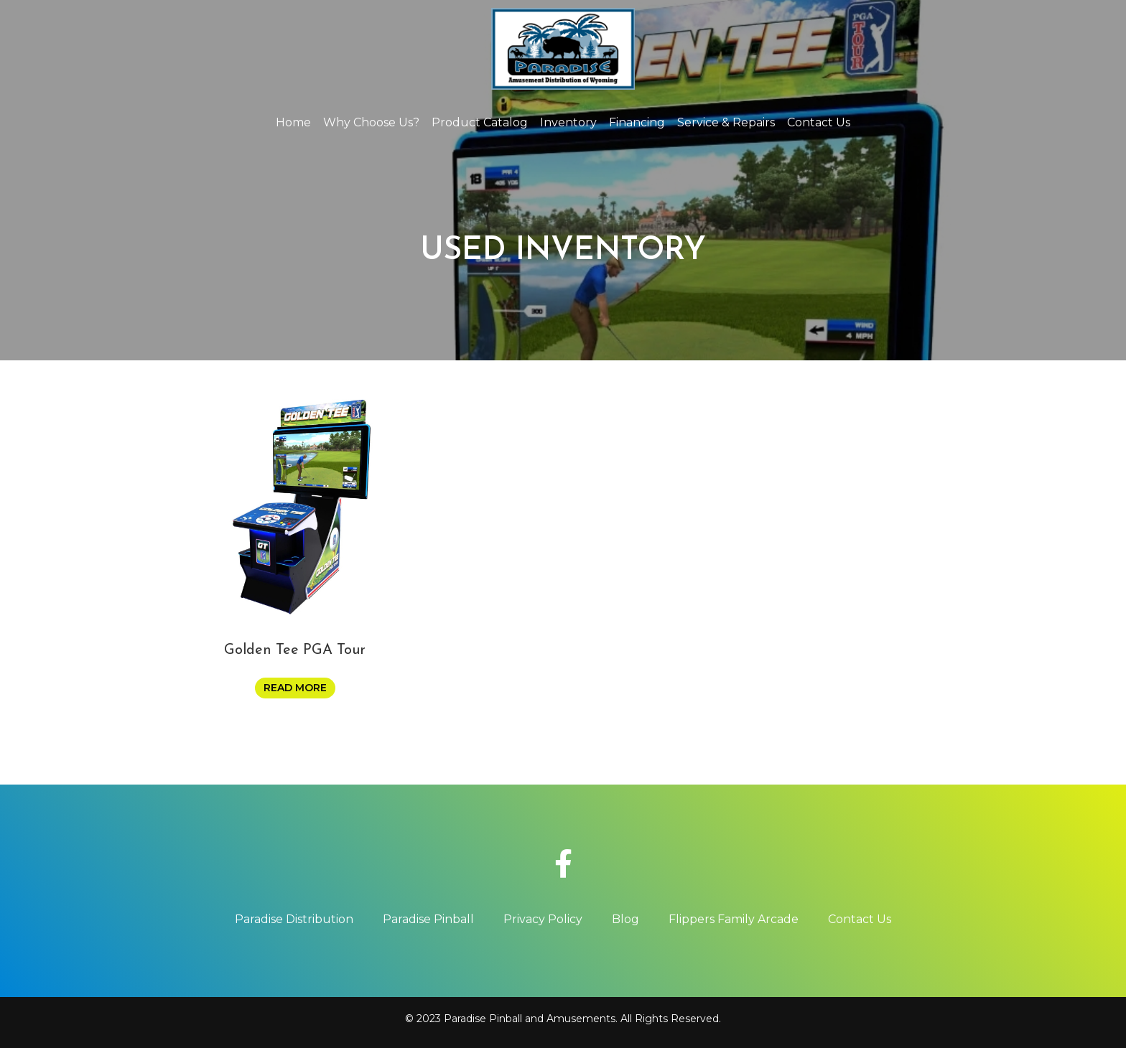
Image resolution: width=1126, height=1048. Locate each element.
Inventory (568, 122)
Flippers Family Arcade (734, 919)
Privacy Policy (542, 919)
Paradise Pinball (428, 919)
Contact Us (818, 122)
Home (293, 122)
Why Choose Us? (371, 122)
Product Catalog (480, 122)
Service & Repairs (726, 122)
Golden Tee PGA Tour (295, 650)
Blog (625, 919)
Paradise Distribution (294, 919)
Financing (637, 122)
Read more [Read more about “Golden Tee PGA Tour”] (295, 687)
